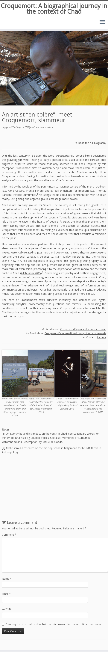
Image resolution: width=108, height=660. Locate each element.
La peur (101, 337)
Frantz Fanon (34, 190)
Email (6, 594)
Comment (9, 534)
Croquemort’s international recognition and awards (75, 333)
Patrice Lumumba (24, 195)
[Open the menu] (102, 22)
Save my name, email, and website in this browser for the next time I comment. (54, 624)
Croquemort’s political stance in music (83, 329)
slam (42, 127)
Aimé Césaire (16, 190)
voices (49, 127)
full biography (98, 143)
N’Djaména (32, 127)
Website (7, 609)
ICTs (12, 127)
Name (7, 578)
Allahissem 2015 (31, 273)
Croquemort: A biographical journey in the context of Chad (54, 8)
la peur (21, 127)
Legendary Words (84, 433)
